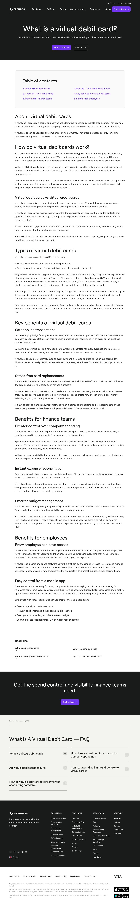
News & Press (119, 830)
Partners (117, 822)
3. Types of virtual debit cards (38, 93)
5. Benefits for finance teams (37, 98)
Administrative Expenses (56, 823)
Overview (75, 818)
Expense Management (56, 847)
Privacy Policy (45, 876)
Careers (117, 826)
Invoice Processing (58, 818)
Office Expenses (57, 838)
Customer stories (99, 818)
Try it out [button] (80, 47)
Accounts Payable (58, 855)
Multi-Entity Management (77, 827)
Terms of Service (29, 876)
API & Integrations (79, 839)
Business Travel (57, 834)
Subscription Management (56, 829)
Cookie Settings (90, 876)
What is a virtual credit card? (87, 657)
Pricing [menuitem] (63, 9)
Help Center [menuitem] (110, 3)
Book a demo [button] (61, 47)
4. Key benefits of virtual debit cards (92, 93)
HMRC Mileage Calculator (98, 840)
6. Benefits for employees (87, 98)
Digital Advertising (58, 842)
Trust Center (77, 851)
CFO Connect (98, 846)
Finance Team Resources (98, 831)
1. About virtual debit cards (36, 88)
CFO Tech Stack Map (101, 836)
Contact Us (118, 833)
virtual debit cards (29, 167)
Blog (94, 822)
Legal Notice (75, 876)
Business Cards (57, 852)
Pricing (74, 843)
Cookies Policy (61, 876)
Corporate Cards (78, 832)
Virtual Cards (77, 836)
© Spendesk (14, 876)
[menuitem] (17, 9)
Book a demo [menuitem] (121, 9)
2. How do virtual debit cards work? (92, 88)
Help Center (97, 857)
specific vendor (30, 295)
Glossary (96, 853)
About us (117, 818)
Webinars (96, 826)
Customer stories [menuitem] (78, 9)
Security (75, 847)
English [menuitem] (128, 3)
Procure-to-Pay (78, 822)
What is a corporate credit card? (31, 657)
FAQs (95, 849)
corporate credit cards (96, 123)
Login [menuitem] (120, 3)
